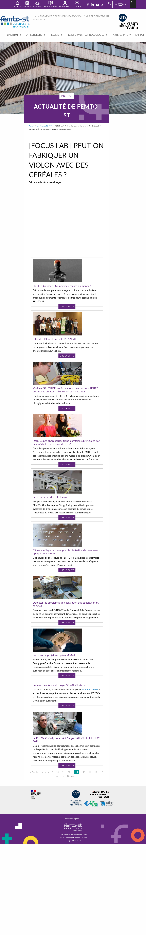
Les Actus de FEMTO (44, 126)
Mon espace (65, 6)
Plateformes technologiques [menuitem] (86, 35)
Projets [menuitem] (55, 35)
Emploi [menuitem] (139, 34)
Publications (50, 6)
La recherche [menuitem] (34, 35)
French (117, 4)
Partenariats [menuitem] (120, 35)
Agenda (27, 6)
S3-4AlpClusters (90, 736)
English (123, 4)
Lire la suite (67, 306)
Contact (77, 6)
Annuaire (37, 6)
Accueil (31, 126)
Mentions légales (72, 818)
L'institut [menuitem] (13, 35)
